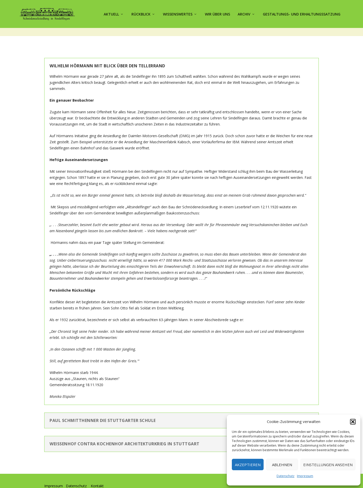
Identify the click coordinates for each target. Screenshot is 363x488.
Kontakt (97, 476)
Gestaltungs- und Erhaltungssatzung (301, 13)
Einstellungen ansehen (328, 464)
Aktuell (111, 13)
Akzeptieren (248, 464)
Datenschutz (285, 476)
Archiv (244, 13)
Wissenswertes (177, 13)
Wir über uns (217, 13)
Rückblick (140, 13)
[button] (352, 421)
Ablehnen (282, 464)
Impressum (305, 476)
